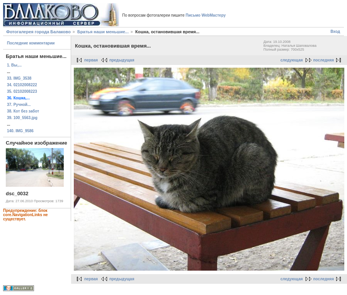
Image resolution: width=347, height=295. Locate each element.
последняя (323, 60)
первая (91, 60)
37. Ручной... (19, 104)
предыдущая (121, 60)
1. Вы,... (14, 65)
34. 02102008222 (22, 85)
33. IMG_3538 (19, 78)
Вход (335, 31)
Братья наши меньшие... (103, 31)
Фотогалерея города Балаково (38, 31)
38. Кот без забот (23, 111)
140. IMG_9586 (20, 131)
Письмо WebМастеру (205, 15)
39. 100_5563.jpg (22, 118)
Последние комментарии (31, 43)
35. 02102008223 (22, 91)
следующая (292, 60)
